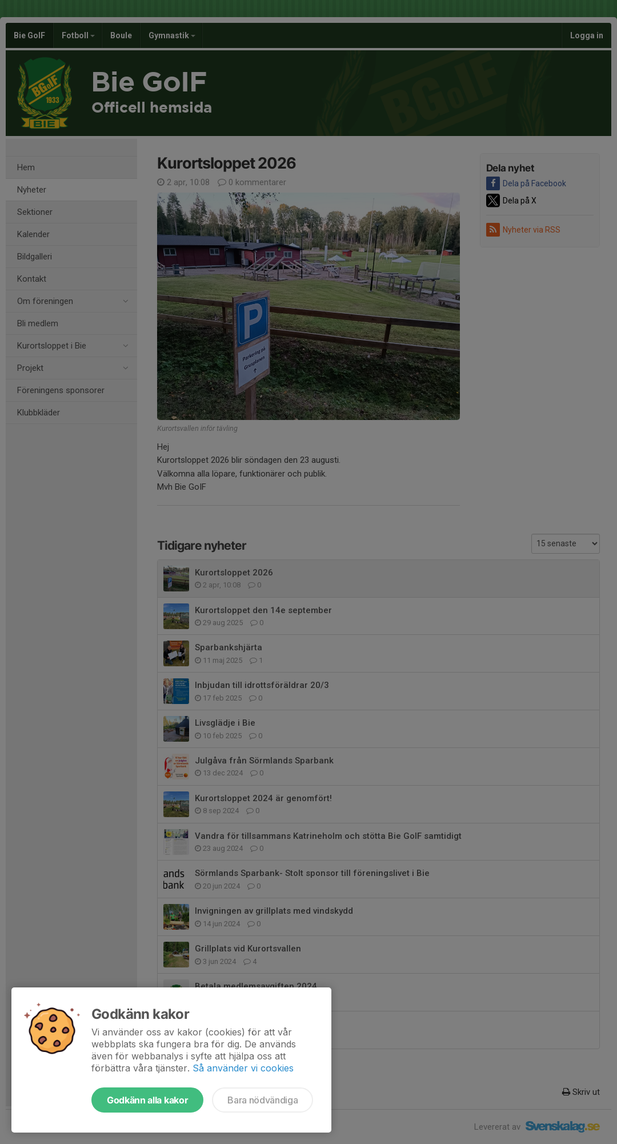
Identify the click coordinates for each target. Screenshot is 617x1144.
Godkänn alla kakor (147, 1100)
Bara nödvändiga (262, 1100)
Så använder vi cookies (243, 1068)
